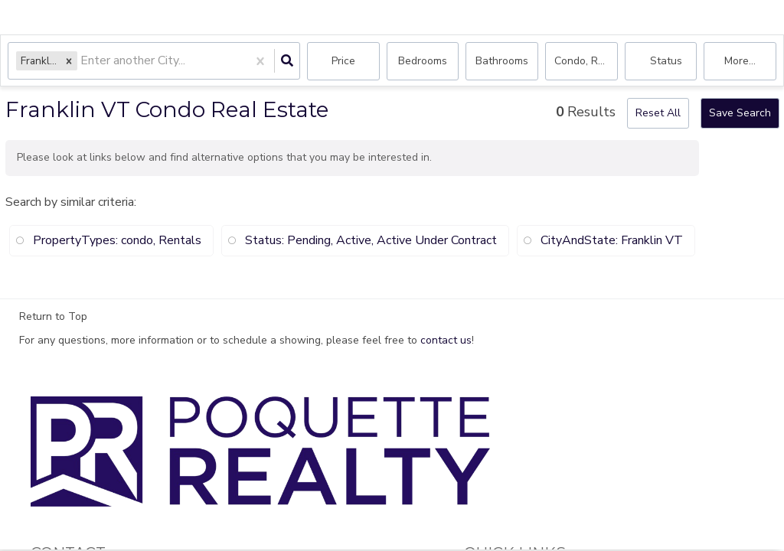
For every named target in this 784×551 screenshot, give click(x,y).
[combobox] (81, 61)
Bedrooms (422, 61)
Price (343, 61)
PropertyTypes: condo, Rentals (117, 240)
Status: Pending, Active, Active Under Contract (371, 240)
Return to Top (53, 317)
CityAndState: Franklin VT (612, 240)
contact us (446, 340)
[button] (68, 60)
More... (740, 61)
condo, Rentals (586, 61)
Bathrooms (501, 61)
